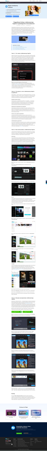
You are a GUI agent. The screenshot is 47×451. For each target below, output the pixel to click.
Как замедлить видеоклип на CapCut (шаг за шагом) (11, 417)
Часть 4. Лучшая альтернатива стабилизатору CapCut (19, 49)
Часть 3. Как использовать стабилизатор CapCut (18, 48)
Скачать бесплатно (9, 16)
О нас (30, 440)
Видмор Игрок (14, 442)
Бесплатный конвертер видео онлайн (21, 441)
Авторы (31, 442)
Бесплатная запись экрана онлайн (21, 440)
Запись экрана (14, 441)
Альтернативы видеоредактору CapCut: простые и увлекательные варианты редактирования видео (23, 417)
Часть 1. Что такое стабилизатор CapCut (17, 46)
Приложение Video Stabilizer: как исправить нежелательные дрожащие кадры (35, 417)
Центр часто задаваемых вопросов (38, 441)
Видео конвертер (15, 440)
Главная (6, 2)
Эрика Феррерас (18, 25)
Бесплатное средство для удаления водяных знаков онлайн (23, 442)
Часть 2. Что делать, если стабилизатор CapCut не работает (20, 47)
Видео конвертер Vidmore (13, 6)
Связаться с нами (32, 441)
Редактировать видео (12, 2)
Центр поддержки (36, 440)
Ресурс (8, 2)
